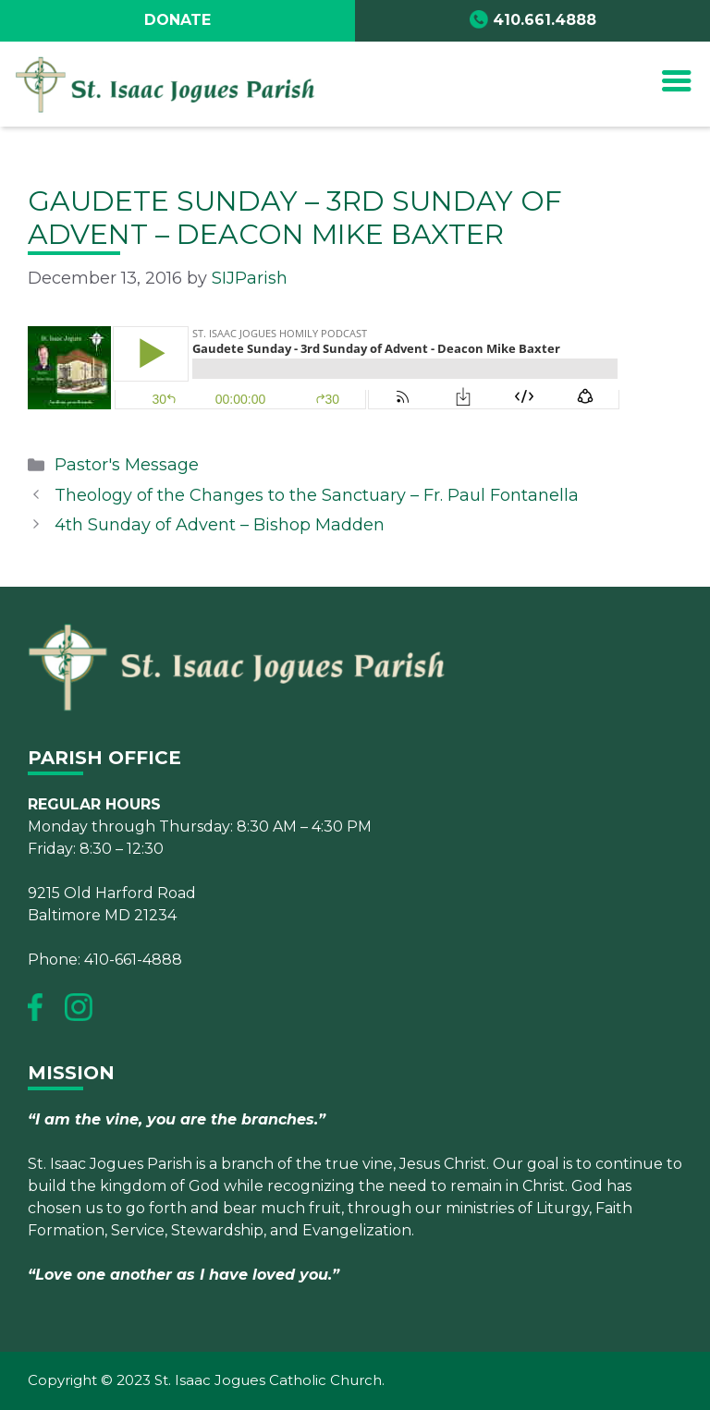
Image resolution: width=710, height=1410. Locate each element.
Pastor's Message (127, 465)
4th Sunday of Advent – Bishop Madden (220, 525)
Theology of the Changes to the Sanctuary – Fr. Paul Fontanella (317, 495)
